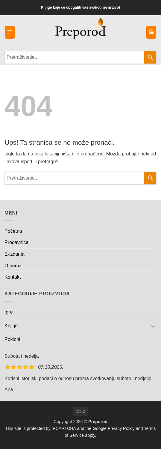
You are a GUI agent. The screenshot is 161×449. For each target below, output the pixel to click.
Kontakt (12, 277)
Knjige (11, 325)
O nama (13, 265)
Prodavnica (16, 242)
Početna (13, 231)
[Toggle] (153, 326)
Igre (8, 311)
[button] (10, 32)
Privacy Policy (121, 428)
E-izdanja (14, 254)
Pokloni (12, 339)
